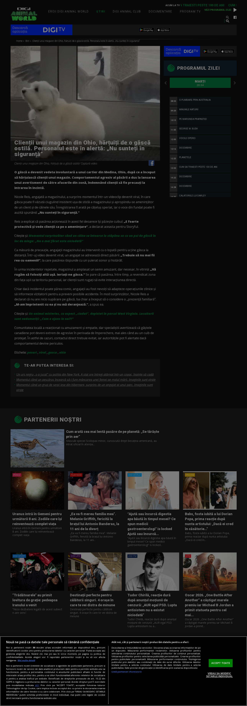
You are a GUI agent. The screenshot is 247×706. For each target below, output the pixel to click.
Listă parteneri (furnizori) (126, 671)
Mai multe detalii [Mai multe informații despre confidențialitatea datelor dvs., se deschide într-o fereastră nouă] (26, 660)
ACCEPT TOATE (220, 663)
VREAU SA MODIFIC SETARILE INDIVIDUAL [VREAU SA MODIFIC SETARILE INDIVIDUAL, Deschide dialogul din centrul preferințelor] (219, 675)
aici (37, 685)
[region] (123, 671)
